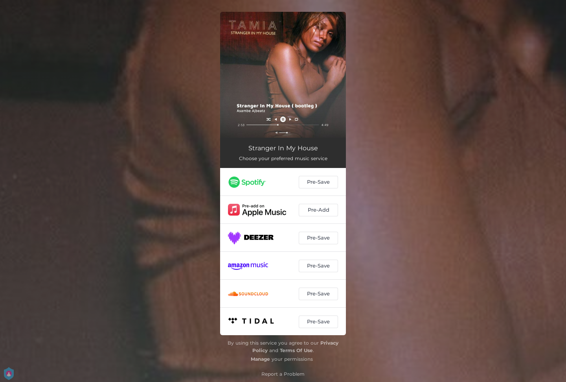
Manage (260, 359)
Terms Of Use (296, 350)
